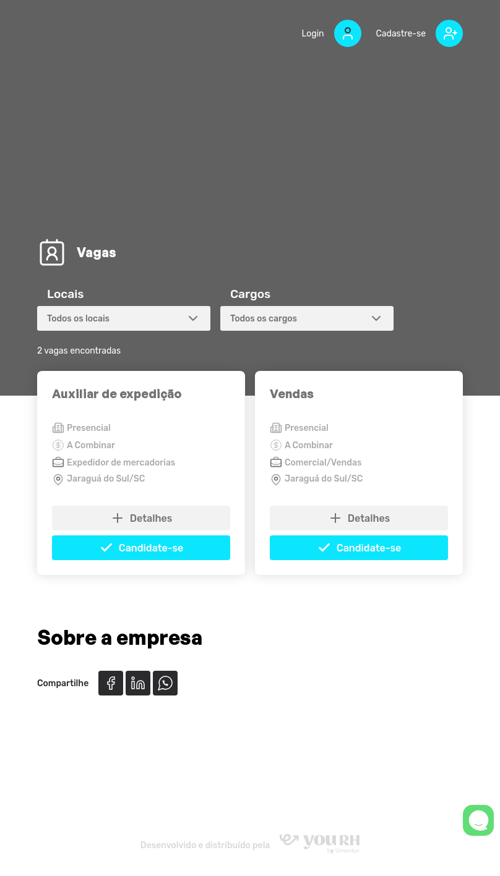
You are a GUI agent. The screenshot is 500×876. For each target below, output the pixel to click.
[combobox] (123, 318)
